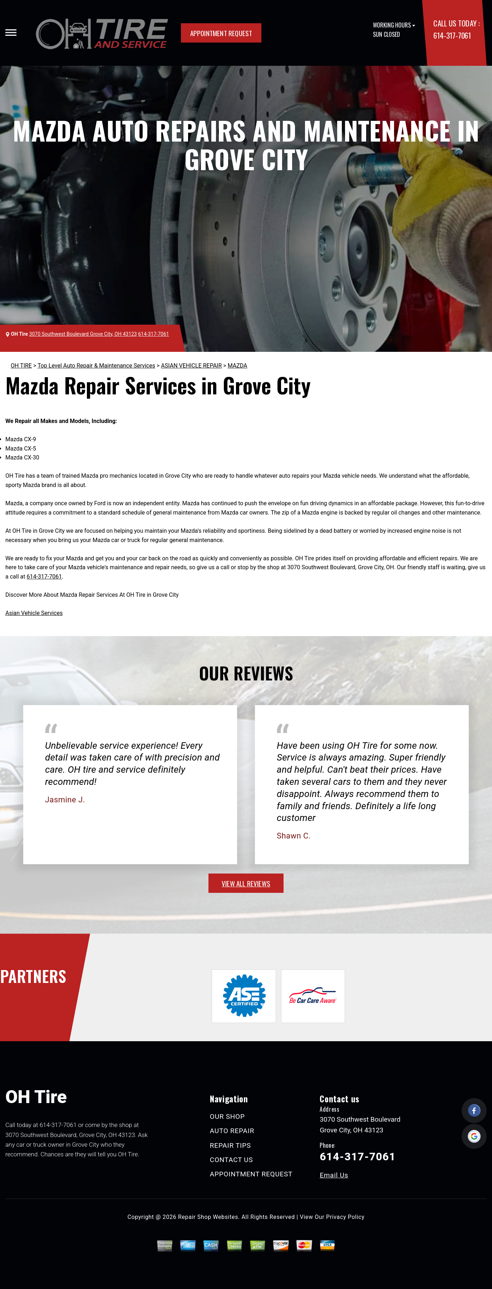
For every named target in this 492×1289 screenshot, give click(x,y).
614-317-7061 (452, 35)
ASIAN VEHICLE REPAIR (191, 365)
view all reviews (246, 883)
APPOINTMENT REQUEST (221, 33)
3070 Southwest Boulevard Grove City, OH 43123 (83, 334)
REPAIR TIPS (230, 1145)
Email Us (334, 1175)
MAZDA (237, 365)
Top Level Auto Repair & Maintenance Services (96, 365)
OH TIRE (21, 365)
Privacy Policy (345, 1217)
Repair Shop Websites (208, 1217)
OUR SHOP (227, 1116)
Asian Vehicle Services (34, 613)
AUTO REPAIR (232, 1131)
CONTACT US (231, 1160)
